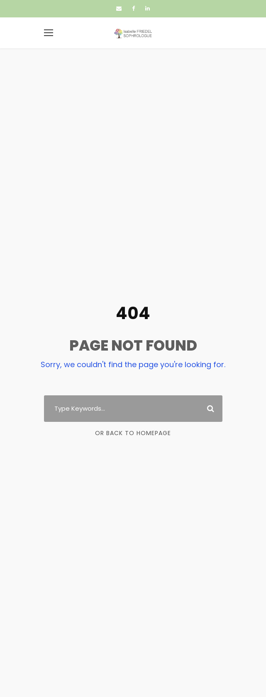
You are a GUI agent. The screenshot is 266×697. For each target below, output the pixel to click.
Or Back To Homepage (133, 433)
